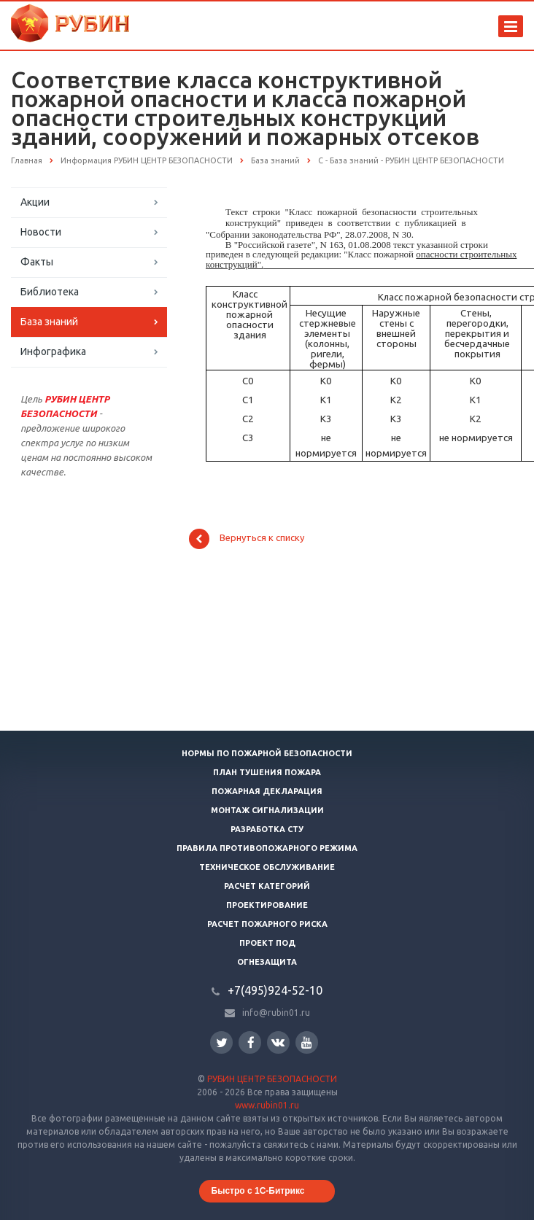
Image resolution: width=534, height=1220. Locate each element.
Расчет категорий (267, 886)
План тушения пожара (267, 772)
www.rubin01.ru (267, 1105)
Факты (36, 262)
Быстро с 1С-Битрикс (258, 1191)
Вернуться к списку (246, 539)
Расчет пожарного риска (267, 924)
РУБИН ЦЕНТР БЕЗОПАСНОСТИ (272, 1079)
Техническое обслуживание (267, 867)
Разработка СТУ (267, 829)
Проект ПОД (267, 943)
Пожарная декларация (267, 791)
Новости (40, 232)
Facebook (251, 1042)
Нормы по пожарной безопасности (267, 753)
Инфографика (53, 351)
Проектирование (267, 905)
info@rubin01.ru (276, 1012)
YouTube (306, 1042)
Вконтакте (278, 1042)
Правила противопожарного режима (267, 848)
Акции (35, 202)
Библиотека (49, 292)
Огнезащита (267, 961)
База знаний (49, 321)
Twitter (222, 1042)
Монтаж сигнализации (267, 810)
